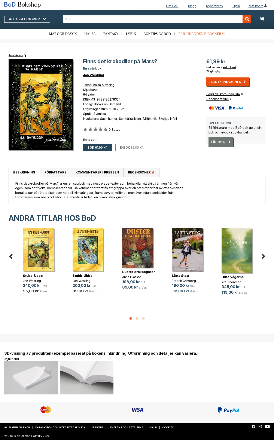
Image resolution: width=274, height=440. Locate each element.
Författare (55, 172)
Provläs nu (16, 55)
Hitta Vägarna (233, 277)
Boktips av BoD (157, 34)
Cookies (168, 427)
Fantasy (110, 34)
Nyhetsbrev (214, 6)
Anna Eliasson (131, 277)
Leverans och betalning (126, 427)
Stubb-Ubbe (33, 276)
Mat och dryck (63, 34)
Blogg (192, 6)
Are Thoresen (231, 282)
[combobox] (157, 19)
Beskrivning (24, 172)
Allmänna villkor (17, 427)
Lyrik (131, 34)
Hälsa (90, 34)
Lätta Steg (180, 276)
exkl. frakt (229, 67)
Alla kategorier (27, 19)
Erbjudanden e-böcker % (201, 34)
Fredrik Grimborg (184, 281)
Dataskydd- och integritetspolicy (60, 427)
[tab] (24, 172)
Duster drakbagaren (138, 272)
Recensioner (141, 172)
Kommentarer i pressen (97, 172)
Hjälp (236, 6)
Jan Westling (93, 75)
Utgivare (97, 427)
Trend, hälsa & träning (99, 85)
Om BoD (172, 6)
